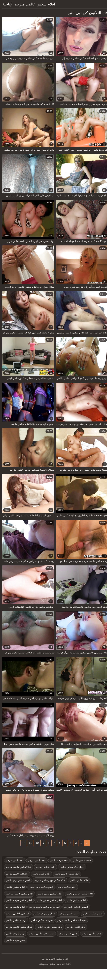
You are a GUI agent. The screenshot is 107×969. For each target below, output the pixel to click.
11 (28, 842)
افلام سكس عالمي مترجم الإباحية (27, 4)
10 (35, 842)
